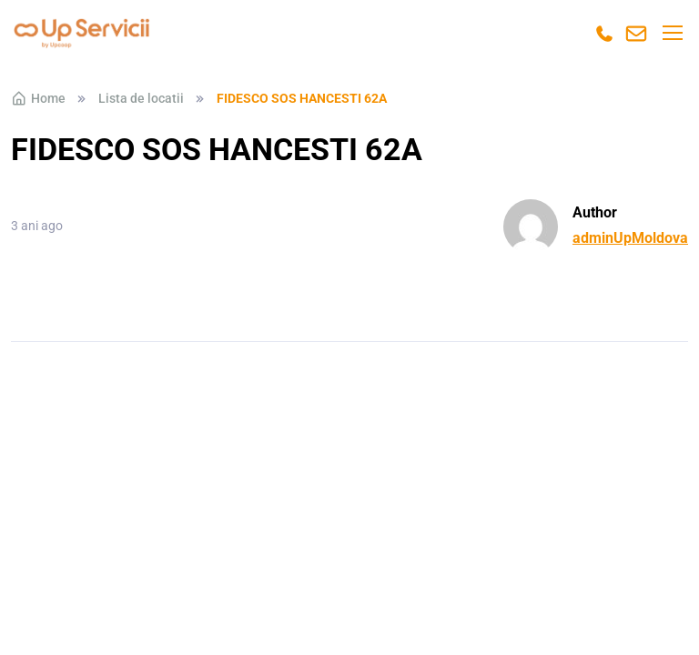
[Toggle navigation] (671, 32)
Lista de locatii (141, 98)
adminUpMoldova (630, 238)
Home (38, 98)
